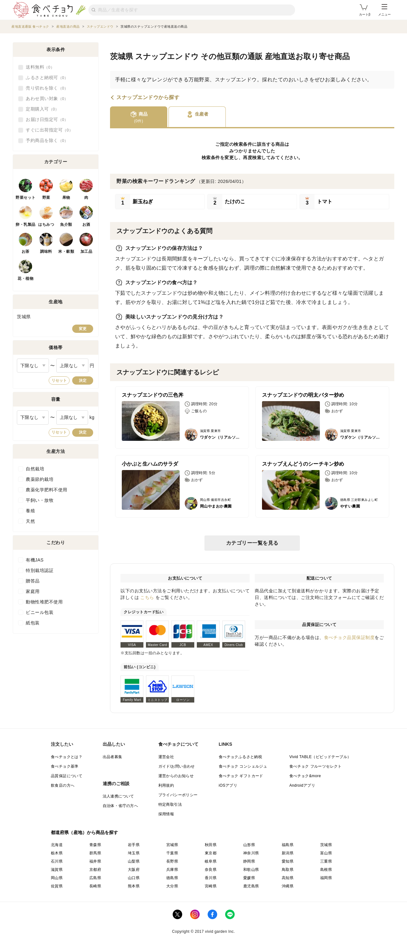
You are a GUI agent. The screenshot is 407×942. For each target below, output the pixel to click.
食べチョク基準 (65, 766)
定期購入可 (42, 109)
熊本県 (134, 886)
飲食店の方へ (62, 785)
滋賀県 (57, 869)
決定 (82, 380)
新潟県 (287, 853)
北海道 (57, 845)
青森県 (95, 845)
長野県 (172, 861)
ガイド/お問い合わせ (176, 766)
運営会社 (166, 757)
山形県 (249, 845)
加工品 (86, 251)
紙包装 (33, 622)
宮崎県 (211, 886)
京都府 (95, 869)
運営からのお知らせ (176, 776)
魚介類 (66, 224)
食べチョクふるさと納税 (240, 757)
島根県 (326, 869)
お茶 (26, 251)
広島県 (95, 878)
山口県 (134, 878)
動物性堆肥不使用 (44, 601)
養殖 (30, 510)
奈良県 (211, 869)
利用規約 (166, 785)
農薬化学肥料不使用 (46, 489)
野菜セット (26, 197)
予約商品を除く (47, 141)
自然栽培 (35, 468)
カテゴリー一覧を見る (252, 543)
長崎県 (95, 886)
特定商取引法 (170, 804)
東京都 (211, 853)
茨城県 (326, 845)
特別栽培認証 (39, 570)
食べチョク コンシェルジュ (243, 766)
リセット (59, 380)
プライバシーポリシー (178, 795)
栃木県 (57, 853)
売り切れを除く (47, 88)
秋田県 (211, 845)
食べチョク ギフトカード (241, 776)
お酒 (86, 224)
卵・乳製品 (26, 224)
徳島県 (172, 878)
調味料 (46, 251)
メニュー (384, 10)
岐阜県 (211, 861)
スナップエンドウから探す (147, 97)
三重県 (326, 861)
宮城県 (172, 845)
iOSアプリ (228, 785)
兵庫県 (172, 869)
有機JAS (35, 559)
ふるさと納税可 (47, 78)
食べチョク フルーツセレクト (315, 766)
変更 (82, 328)
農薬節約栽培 (39, 479)
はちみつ (46, 224)
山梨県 (134, 861)
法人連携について (118, 796)
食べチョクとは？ (66, 757)
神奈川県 (251, 853)
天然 (30, 521)
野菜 (46, 197)
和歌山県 (251, 869)
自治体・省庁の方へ (120, 806)
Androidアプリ (302, 785)
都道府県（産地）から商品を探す (84, 832)
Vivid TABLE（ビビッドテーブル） (320, 757)
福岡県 (326, 878)
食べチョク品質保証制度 (349, 637)
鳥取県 (287, 869)
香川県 (211, 878)
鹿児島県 (251, 886)
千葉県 (172, 853)
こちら (147, 597)
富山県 (326, 853)
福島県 (287, 845)
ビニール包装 (39, 612)
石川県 (57, 861)
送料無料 (40, 67)
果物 (66, 197)
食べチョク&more (305, 776)
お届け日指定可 (47, 120)
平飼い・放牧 (39, 500)
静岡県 (249, 861)
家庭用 (33, 591)
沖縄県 (287, 886)
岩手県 (134, 845)
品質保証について (66, 776)
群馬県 (95, 853)
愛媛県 (249, 878)
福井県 (95, 861)
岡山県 (57, 878)
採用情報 (166, 814)
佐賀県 (57, 886)
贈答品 (33, 580)
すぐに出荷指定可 (49, 130)
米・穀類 (66, 251)
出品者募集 (112, 757)
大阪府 (134, 869)
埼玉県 (134, 853)
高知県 (287, 878)
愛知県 (287, 861)
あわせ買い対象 (47, 99)
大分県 (172, 886)
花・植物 (25, 278)
